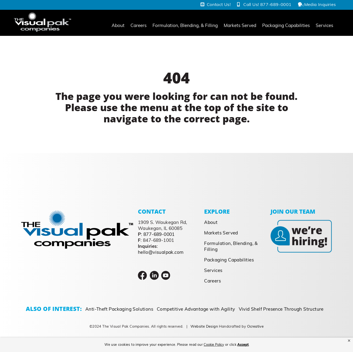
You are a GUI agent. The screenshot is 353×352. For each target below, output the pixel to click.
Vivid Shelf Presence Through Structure (281, 309)
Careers (212, 281)
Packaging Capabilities (229, 260)
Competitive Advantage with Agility (196, 309)
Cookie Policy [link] (214, 345)
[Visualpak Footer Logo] (77, 212)
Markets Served (221, 233)
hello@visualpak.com (161, 252)
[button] (349, 341)
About (210, 222)
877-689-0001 (159, 234)
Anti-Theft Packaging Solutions (119, 309)
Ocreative (255, 326)
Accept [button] (243, 345)
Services (213, 270)
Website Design (204, 326)
